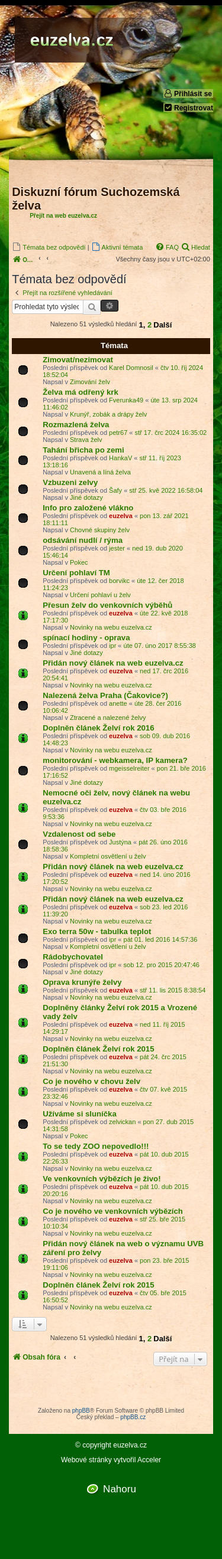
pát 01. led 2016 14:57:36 (161, 939)
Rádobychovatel (73, 956)
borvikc (119, 580)
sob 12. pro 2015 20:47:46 (162, 964)
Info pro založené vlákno (88, 507)
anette (118, 703)
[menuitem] (48, 247)
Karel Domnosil (131, 367)
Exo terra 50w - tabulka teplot (97, 931)
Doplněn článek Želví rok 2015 (98, 1048)
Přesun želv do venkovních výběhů (107, 605)
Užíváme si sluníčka (80, 1113)
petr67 (118, 432)
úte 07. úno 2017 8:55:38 (160, 645)
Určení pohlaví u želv (100, 594)
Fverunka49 (126, 400)
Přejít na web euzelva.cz (63, 215)
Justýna (120, 842)
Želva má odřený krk (80, 392)
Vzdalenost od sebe (79, 834)
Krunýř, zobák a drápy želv (108, 414)
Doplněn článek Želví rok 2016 (98, 727)
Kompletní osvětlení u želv (108, 856)
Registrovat (188, 107)
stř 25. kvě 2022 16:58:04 (165, 490)
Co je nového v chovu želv (91, 1081)
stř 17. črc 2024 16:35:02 (171, 432)
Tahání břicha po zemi (83, 450)
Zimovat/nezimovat (78, 359)
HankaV (120, 457)
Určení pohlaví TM (76, 572)
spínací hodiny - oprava (86, 637)
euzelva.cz (130, 1445)
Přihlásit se (187, 93)
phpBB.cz (133, 1417)
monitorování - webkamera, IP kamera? (115, 760)
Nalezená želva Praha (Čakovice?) (105, 695)
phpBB (81, 1410)
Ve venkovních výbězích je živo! (101, 1178)
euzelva (121, 515)
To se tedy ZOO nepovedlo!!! (96, 1146)
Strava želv (86, 439)
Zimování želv (90, 381)
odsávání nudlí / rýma (83, 540)
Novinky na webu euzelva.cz (111, 627)
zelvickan (122, 1121)
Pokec (79, 562)
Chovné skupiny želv (100, 529)
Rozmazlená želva (76, 424)
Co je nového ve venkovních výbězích (113, 1211)
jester (117, 548)
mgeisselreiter (129, 768)
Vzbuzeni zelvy (70, 482)
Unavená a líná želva (100, 472)
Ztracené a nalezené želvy (108, 717)
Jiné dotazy (86, 497)
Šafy (115, 490)
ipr (112, 645)
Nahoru (119, 1489)
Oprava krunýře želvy (82, 982)
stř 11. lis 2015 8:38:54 (172, 990)
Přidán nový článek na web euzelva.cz (113, 663)
